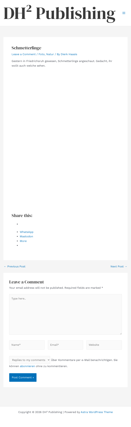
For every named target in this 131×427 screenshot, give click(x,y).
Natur (50, 54)
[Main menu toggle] (124, 13)
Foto (42, 54)
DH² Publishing (59, 13)
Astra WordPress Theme (97, 412)
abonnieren (27, 366)
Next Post (119, 266)
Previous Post (14, 266)
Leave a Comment (24, 54)
